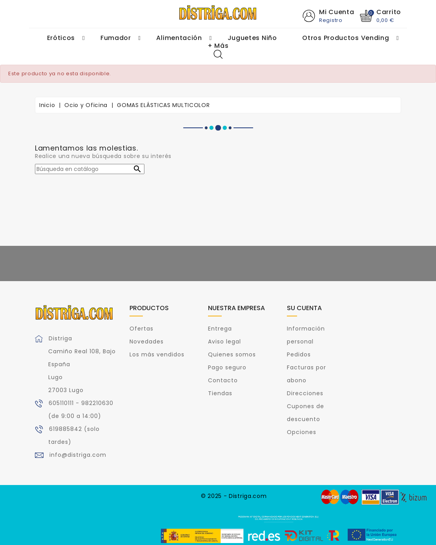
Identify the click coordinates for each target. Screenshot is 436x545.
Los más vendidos (157, 354)
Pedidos (299, 354)
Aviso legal (224, 341)
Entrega (220, 328)
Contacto (223, 380)
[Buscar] (89, 169)
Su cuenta (304, 307)
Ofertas (141, 328)
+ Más (218, 46)
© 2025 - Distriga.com (234, 496)
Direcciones (305, 393)
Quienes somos (232, 354)
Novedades (147, 341)
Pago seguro (227, 367)
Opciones (301, 432)
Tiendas (220, 393)
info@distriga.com (77, 455)
